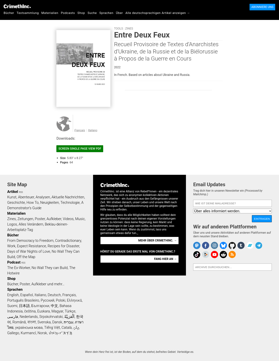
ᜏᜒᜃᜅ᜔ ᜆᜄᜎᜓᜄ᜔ (60, 333)
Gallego (13, 333)
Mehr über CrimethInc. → (157, 240)
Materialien (49, 13)
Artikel (12, 191)
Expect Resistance (31, 246)
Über (119, 13)
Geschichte (16, 202)
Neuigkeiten (49, 202)
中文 (54, 306)
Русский (47, 300)
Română (19, 322)
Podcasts (68, 13)
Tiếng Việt (52, 327)
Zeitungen (25, 219)
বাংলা (31, 322)
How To (33, 202)
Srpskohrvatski (51, 316)
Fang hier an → (165, 259)
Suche (92, 13)
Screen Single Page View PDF (79, 148)
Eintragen (262, 218)
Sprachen (106, 13)
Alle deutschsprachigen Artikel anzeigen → (157, 13)
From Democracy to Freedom (30, 240)
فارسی (12, 316)
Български (40, 306)
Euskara (43, 311)
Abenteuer (26, 197)
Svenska (44, 322)
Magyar (57, 311)
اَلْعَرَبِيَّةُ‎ (69, 316)
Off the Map (26, 257)
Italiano (92, 130)
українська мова (29, 327)
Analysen (43, 197)
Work (11, 246)
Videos (68, 219)
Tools (118, 28)
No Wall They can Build (50, 268)
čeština (30, 311)
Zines (129, 28)
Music (80, 219)
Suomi (12, 306)
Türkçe (70, 311)
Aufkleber (53, 219)
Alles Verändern (31, 224)
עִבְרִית (68, 322)
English (13, 295)
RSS (21, 192)
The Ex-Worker (18, 268)
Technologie (70, 202)
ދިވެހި (76, 327)
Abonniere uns (262, 7)
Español (26, 295)
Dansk (57, 322)
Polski (60, 300)
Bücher (9, 13)
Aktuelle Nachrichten (67, 197)
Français (79, 130)
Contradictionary (68, 240)
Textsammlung (28, 13)
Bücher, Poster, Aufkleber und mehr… (36, 284)
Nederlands (29, 316)
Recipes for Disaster (63, 246)
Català (67, 327)
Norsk (42, 333)
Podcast (13, 262)
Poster (40, 219)
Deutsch (54, 295)
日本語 (24, 306)
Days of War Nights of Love (28, 251)
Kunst (11, 197)
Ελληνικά (74, 300)
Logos (12, 224)
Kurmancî (28, 333)
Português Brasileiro (23, 300)
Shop (81, 13)
